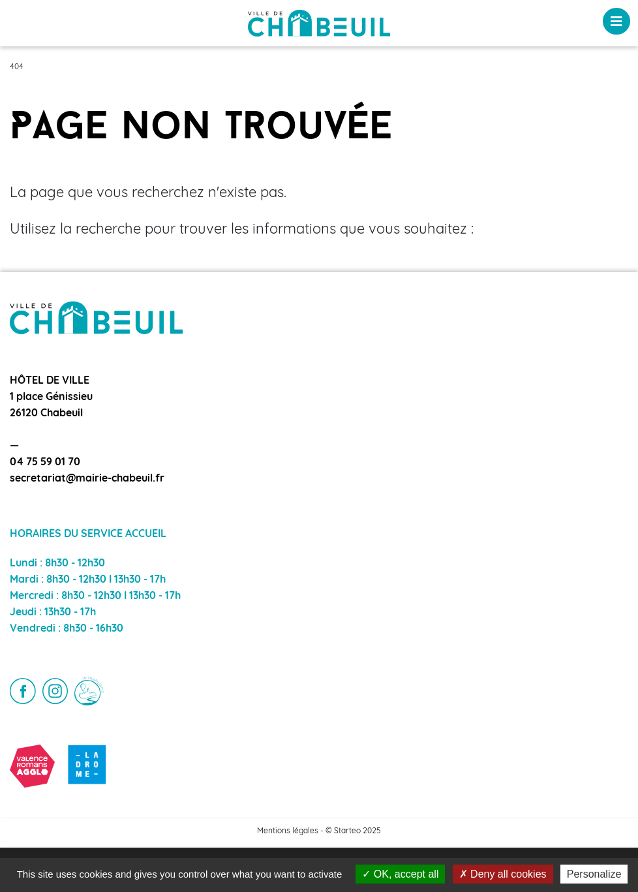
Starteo (347, 831)
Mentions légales (287, 831)
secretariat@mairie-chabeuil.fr (87, 479)
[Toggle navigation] (616, 21)
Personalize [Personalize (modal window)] (594, 874)
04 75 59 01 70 (45, 462)
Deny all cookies (503, 874)
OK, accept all (400, 874)
